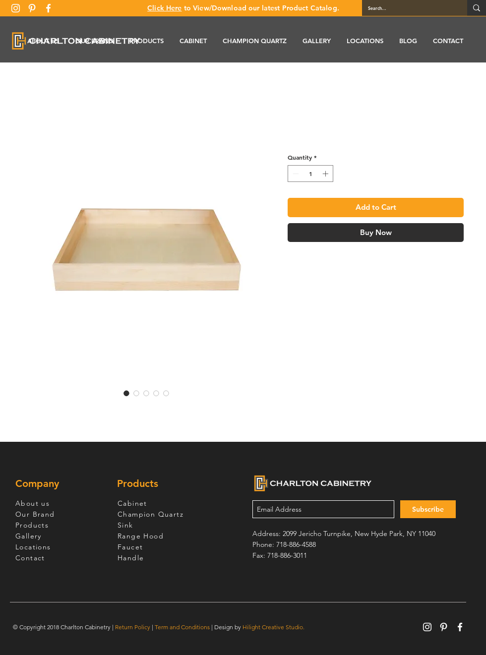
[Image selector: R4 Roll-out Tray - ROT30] (126, 393)
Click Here (164, 7)
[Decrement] (294, 173)
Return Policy (132, 627)
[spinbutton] (310, 173)
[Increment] (326, 173)
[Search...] (407, 8)
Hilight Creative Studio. (273, 627)
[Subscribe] (428, 509)
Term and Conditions (182, 627)
